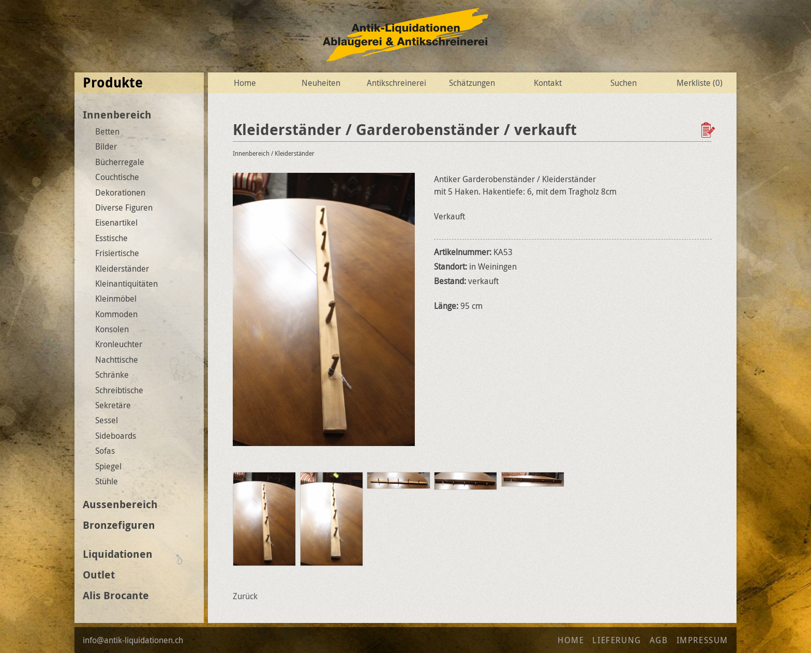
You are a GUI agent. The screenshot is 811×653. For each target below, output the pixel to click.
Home (245, 82)
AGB (659, 640)
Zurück (245, 596)
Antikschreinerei (396, 82)
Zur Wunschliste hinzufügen (709, 130)
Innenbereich (117, 115)
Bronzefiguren (119, 525)
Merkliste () (700, 82)
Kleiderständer (122, 268)
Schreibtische (119, 390)
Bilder (106, 146)
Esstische (111, 238)
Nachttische (116, 359)
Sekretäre (113, 405)
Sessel (106, 420)
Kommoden (116, 314)
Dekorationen (120, 192)
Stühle (106, 481)
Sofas (105, 450)
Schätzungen (472, 82)
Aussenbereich (120, 504)
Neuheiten (321, 82)
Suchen (623, 82)
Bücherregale (119, 162)
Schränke (112, 374)
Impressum (702, 640)
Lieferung (616, 640)
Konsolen (112, 329)
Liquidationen (118, 554)
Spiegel (108, 466)
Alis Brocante (116, 595)
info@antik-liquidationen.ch (133, 640)
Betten (107, 131)
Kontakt (548, 82)
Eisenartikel (116, 222)
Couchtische (117, 177)
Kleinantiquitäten (126, 283)
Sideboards (115, 435)
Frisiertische (117, 253)
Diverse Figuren (124, 207)
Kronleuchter (118, 344)
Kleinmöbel (116, 298)
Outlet (99, 575)
